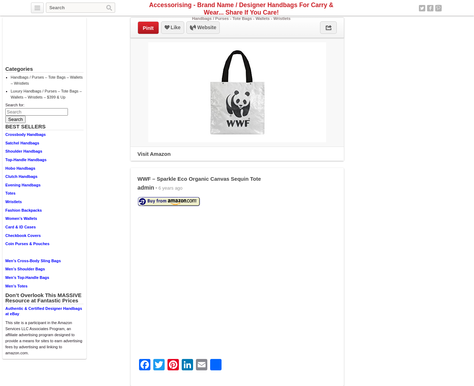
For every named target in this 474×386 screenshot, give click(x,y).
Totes (10, 193)
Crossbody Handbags (25, 134)
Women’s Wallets (21, 218)
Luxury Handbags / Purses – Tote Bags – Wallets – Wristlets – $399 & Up (46, 94)
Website (203, 28)
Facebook (430, 8)
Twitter (422, 8)
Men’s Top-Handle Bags (27, 277)
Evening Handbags (23, 185)
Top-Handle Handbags (26, 160)
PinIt (148, 28)
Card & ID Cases (20, 227)
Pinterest (438, 8)
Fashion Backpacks (23, 210)
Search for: (15, 105)
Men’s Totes (16, 286)
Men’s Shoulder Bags (25, 269)
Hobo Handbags (20, 168)
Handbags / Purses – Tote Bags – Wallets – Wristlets (46, 80)
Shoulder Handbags (23, 151)
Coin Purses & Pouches (27, 244)
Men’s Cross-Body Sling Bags (33, 261)
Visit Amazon (154, 154)
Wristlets (13, 202)
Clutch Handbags (21, 176)
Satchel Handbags (22, 143)
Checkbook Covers (23, 235)
